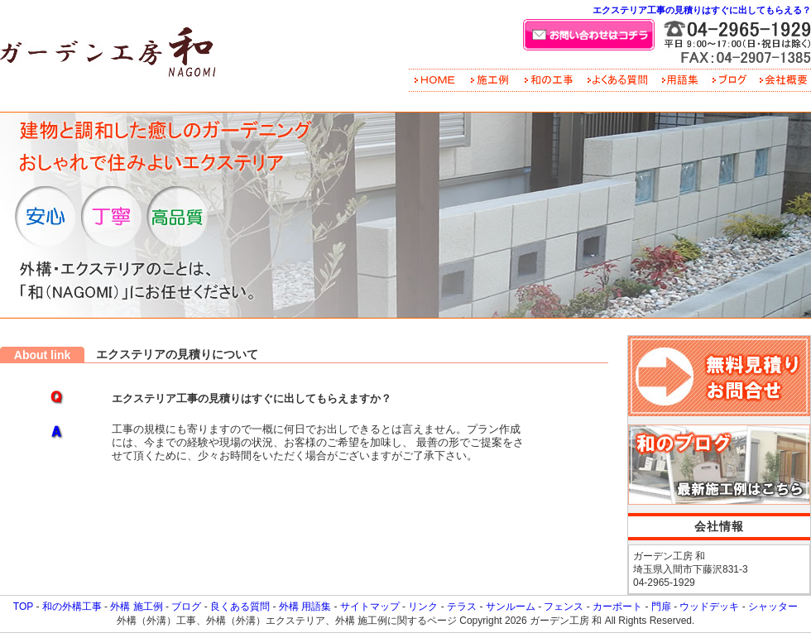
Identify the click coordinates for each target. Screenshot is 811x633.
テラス (462, 606)
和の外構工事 (72, 606)
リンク (423, 606)
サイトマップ (370, 606)
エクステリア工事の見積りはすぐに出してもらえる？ (702, 10)
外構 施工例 (136, 606)
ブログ (186, 606)
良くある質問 (240, 606)
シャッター (773, 606)
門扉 (661, 606)
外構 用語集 (305, 606)
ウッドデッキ (709, 606)
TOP (23, 606)
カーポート (617, 606)
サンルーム (510, 606)
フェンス (563, 606)
